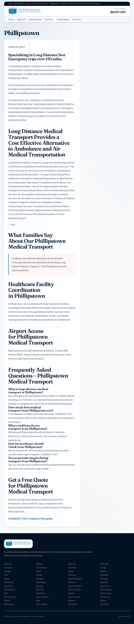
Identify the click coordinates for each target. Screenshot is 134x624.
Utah (38, 600)
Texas (6, 600)
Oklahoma (40, 593)
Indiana (103, 571)
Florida (103, 567)
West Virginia (41, 604)
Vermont (71, 600)
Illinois (70, 571)
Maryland (40, 578)
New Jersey (105, 586)
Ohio (6, 593)
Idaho (38, 571)
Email (89, 91)
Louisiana (104, 575)
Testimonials (63, 19)
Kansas (39, 575)
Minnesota (8, 582)
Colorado (8, 567)
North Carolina (74, 589)
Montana (104, 582)
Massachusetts (75, 578)
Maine (6, 578)
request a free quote (41, 518)
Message (98, 150)
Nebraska (8, 586)
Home (11, 19)
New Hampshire (75, 586)
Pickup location (95, 113)
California (104, 564)
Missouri (71, 582)
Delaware (72, 567)
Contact (49, 19)
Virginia (103, 600)
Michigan (104, 578)
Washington (9, 604)
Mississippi (41, 582)
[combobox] (107, 119)
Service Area (35, 19)
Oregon (71, 593)
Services (77, 19)
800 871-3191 (118, 12)
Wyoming (104, 604)
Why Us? (22, 19)
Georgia (7, 571)
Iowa (6, 575)
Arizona (39, 564)
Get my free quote (107, 174)
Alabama (8, 564)
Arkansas (72, 564)
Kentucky (72, 575)
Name (89, 65)
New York (40, 589)
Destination (94, 131)
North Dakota (106, 589)
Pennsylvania (105, 593)
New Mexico (9, 589)
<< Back (11, 224)
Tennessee (105, 597)
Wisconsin (72, 604)
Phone (89, 78)
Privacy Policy (124, 616)
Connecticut (41, 567)
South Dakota (74, 597)
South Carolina (42, 597)
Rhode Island (9, 597)
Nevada (39, 586)
